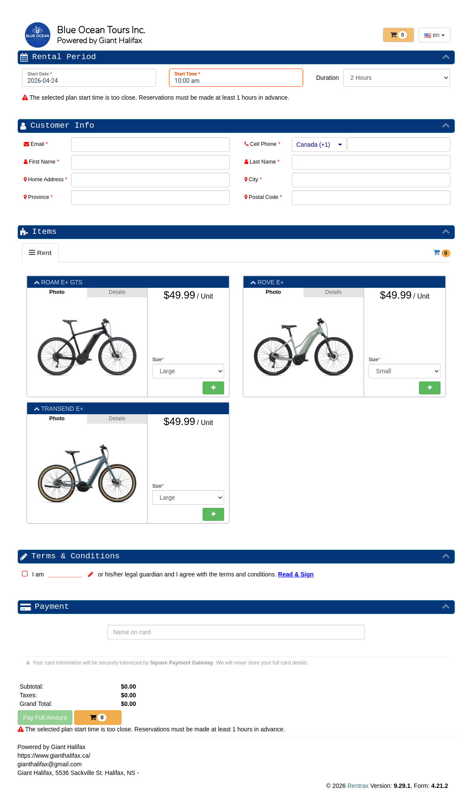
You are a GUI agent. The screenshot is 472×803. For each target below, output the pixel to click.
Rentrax (358, 785)
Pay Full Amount (45, 717)
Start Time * (187, 74)
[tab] (40, 252)
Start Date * (40, 74)
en (434, 34)
